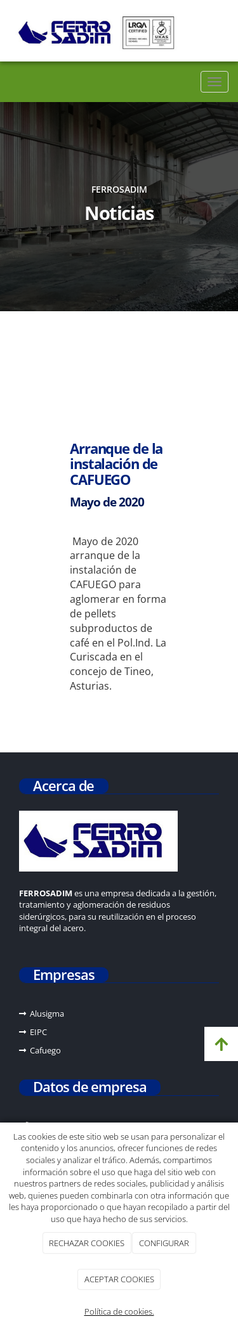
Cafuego (45, 1050)
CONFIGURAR (164, 1243)
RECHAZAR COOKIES (86, 1243)
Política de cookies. (119, 1311)
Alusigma (47, 1013)
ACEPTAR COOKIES (119, 1279)
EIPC (38, 1032)
